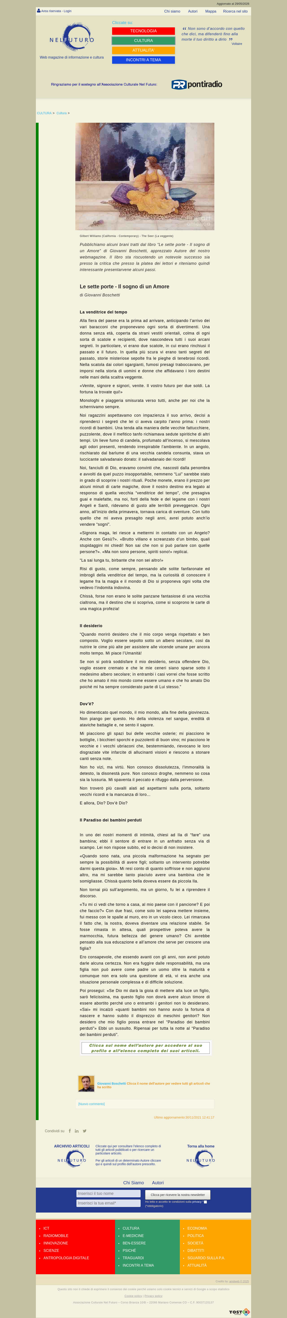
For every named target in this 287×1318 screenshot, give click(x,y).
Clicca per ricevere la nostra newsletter (178, 1195)
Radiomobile (55, 1236)
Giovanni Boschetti (112, 1083)
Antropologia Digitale (66, 1258)
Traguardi (133, 1258)
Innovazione (55, 1244)
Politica (195, 1236)
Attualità (197, 1266)
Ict (46, 1229)
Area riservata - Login (58, 11)
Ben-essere (134, 1244)
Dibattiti (195, 1251)
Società (195, 1244)
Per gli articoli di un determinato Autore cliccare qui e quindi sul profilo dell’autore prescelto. (128, 1162)
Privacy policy (153, 1296)
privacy (197, 1202)
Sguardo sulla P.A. (206, 1258)
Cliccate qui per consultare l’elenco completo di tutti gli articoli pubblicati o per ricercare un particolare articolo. (128, 1150)
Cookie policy (133, 1296)
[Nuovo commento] (91, 1104)
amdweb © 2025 (239, 1281)
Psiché (129, 1251)
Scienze (51, 1251)
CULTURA (44, 113)
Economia (197, 1229)
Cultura (62, 113)
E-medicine (133, 1236)
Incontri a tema (138, 1266)
